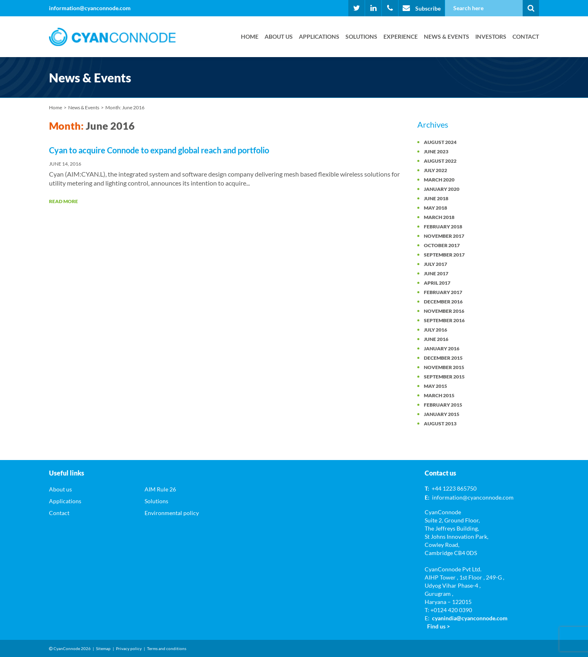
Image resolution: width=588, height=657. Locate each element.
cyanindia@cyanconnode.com (470, 618)
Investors (490, 36)
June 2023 (436, 151)
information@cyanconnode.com (90, 7)
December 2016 (443, 302)
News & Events (446, 36)
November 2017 (444, 236)
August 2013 (440, 423)
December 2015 (443, 358)
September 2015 (444, 377)
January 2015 (441, 414)
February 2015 (443, 405)
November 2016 (444, 311)
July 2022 (435, 170)
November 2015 (444, 367)
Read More (63, 201)
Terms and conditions (166, 648)
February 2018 (443, 226)
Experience (400, 36)
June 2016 (436, 339)
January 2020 (441, 189)
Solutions (361, 36)
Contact (525, 36)
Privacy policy (129, 648)
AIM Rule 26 (160, 489)
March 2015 (439, 395)
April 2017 (437, 283)
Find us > (438, 626)
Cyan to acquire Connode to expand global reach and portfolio (159, 150)
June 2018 (436, 198)
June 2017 (436, 273)
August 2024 (440, 142)
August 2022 (440, 161)
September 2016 (444, 320)
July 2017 (435, 264)
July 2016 (435, 330)
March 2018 (439, 217)
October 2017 (442, 245)
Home (249, 36)
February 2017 (443, 292)
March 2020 (439, 180)
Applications (319, 36)
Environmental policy (172, 512)
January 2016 (441, 348)
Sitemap (103, 648)
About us (279, 36)
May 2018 (435, 208)
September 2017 (444, 255)
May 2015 (435, 386)
